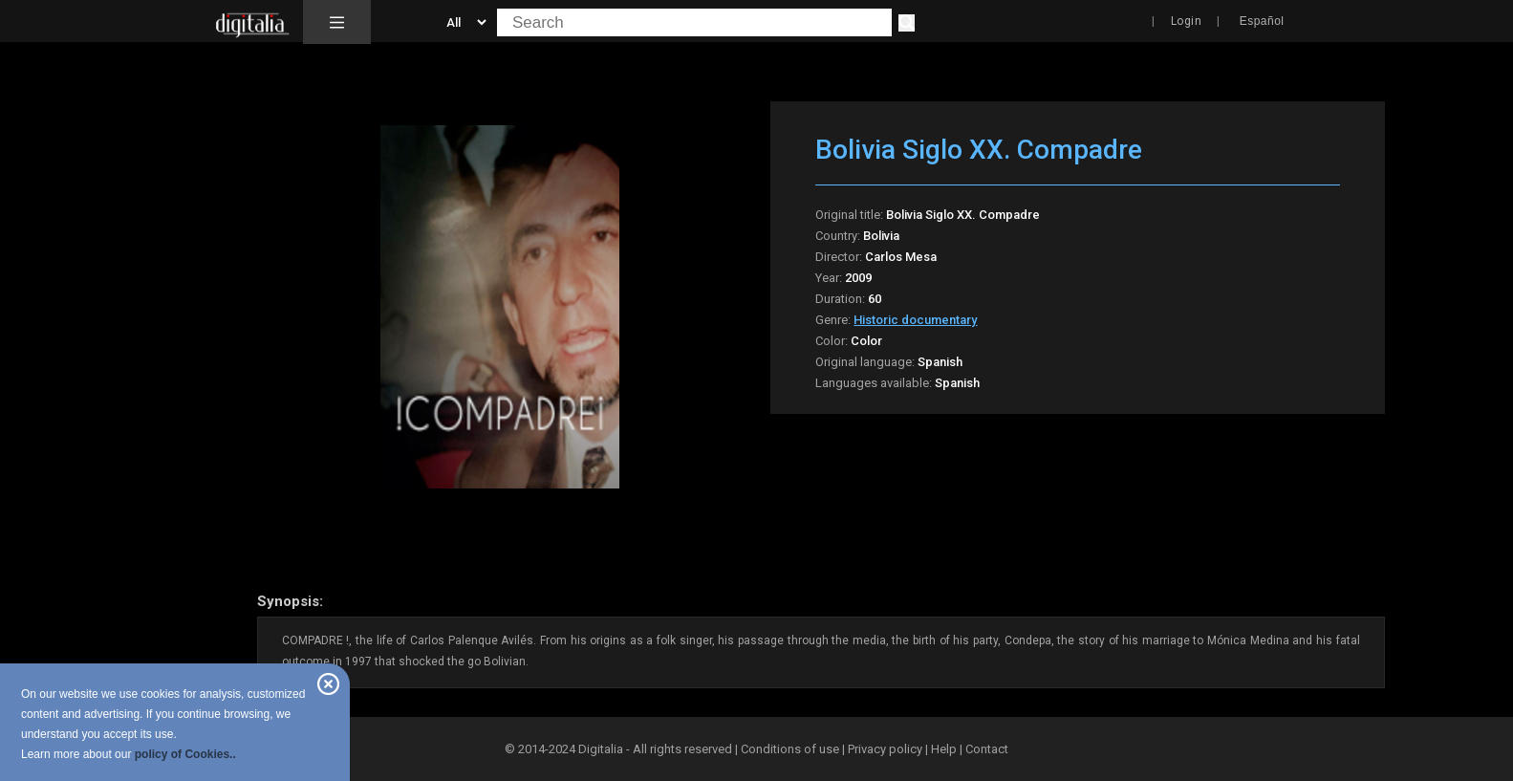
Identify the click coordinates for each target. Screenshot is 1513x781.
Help (944, 749)
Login (1186, 21)
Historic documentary (915, 320)
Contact (986, 749)
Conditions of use (791, 749)
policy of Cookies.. (185, 754)
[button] (337, 22)
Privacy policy (885, 749)
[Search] (906, 23)
